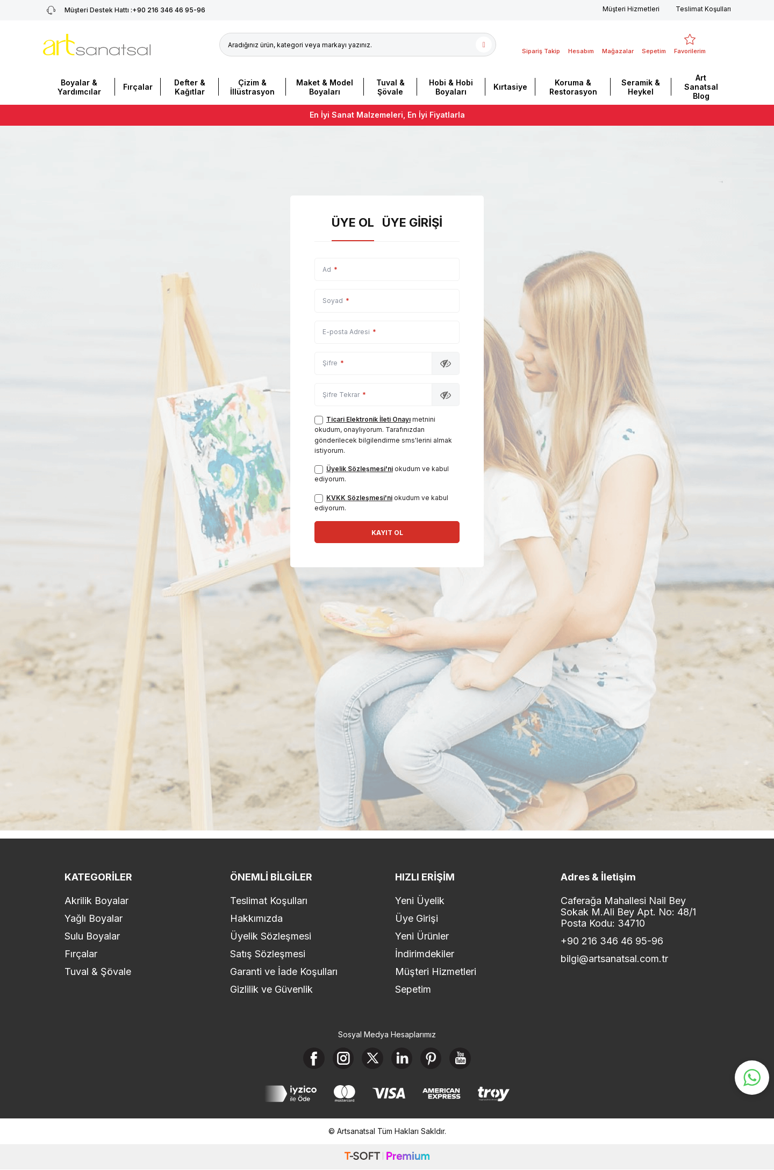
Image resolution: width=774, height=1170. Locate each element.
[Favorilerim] (690, 44)
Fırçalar (138, 86)
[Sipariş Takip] (541, 44)
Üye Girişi (412, 222)
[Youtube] (461, 1058)
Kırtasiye (510, 86)
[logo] (96, 44)
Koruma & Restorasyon (573, 87)
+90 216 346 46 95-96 (612, 941)
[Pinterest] (431, 1058)
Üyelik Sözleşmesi (270, 936)
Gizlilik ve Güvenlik (271, 989)
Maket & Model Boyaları (324, 87)
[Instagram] (343, 1058)
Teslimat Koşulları (703, 9)
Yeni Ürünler (422, 936)
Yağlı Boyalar (93, 919)
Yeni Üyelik (420, 901)
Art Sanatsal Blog (701, 86)
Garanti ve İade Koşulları (284, 972)
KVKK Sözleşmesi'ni (359, 498)
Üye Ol (353, 222)
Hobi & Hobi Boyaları (451, 87)
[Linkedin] (402, 1058)
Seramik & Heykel (640, 87)
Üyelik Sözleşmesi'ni (359, 469)
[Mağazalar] (618, 44)
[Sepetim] (654, 44)
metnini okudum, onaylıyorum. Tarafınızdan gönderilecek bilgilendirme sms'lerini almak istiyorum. (383, 434)
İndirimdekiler (424, 954)
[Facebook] (313, 1058)
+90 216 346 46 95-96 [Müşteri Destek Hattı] (124, 10)
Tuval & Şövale (390, 87)
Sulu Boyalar (92, 936)
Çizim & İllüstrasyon (252, 87)
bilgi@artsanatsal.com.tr (614, 959)
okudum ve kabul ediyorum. (381, 474)
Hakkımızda (256, 919)
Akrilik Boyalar (96, 901)
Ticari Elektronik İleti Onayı (368, 419)
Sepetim (413, 989)
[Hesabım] (581, 44)
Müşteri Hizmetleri (631, 9)
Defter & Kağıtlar (189, 87)
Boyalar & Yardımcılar (79, 87)
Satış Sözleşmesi (267, 954)
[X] (372, 1058)
